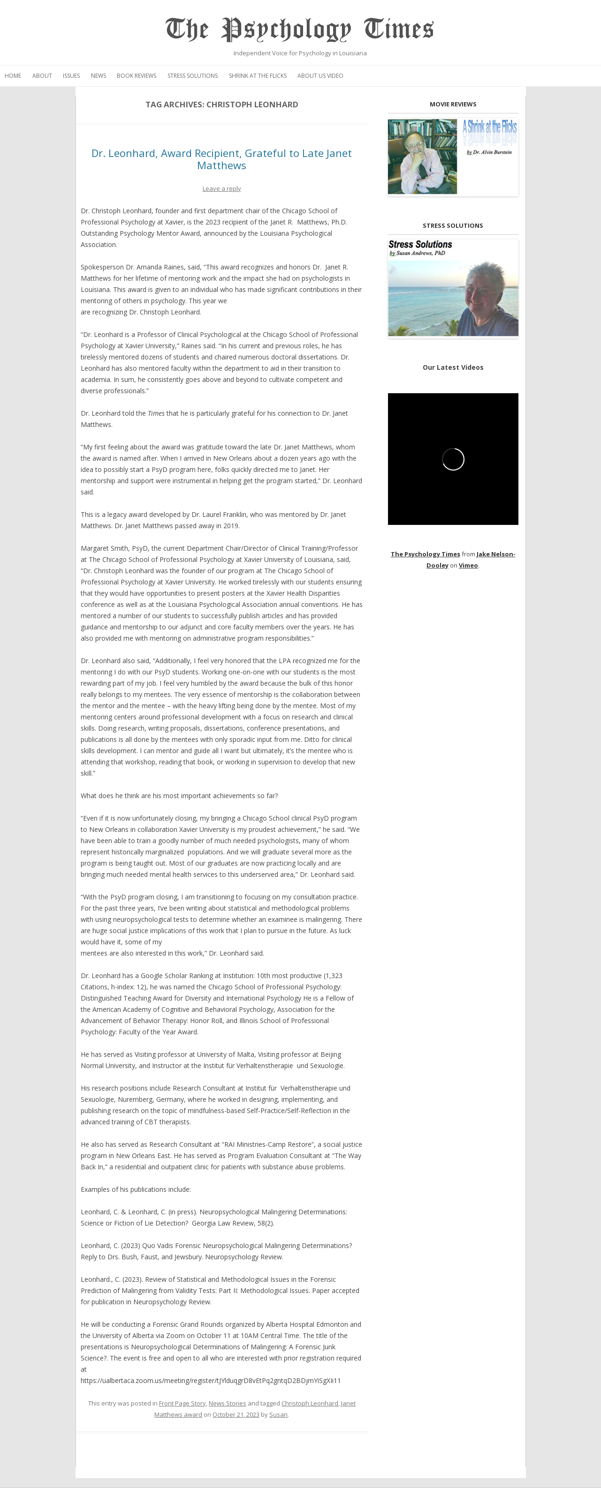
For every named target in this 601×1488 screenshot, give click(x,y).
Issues (71, 76)
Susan (278, 1414)
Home (13, 76)
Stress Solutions (192, 76)
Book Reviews (136, 76)
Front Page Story (182, 1403)
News (98, 76)
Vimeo (468, 565)
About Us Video (320, 76)
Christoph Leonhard (309, 1403)
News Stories (227, 1403)
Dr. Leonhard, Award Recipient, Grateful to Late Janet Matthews (221, 159)
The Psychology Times (300, 29)
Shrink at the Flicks (258, 76)
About (42, 76)
